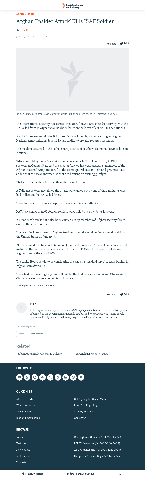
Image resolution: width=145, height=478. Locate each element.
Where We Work (25, 405)
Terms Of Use (24, 411)
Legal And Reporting (86, 405)
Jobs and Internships (28, 418)
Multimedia (23, 456)
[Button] (111, 44)
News (19, 437)
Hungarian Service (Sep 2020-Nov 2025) (97, 456)
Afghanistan (25, 14)
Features (21, 443)
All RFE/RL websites (32, 474)
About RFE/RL (24, 399)
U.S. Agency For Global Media (90, 399)
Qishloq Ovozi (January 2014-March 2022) (98, 437)
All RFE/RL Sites (83, 411)
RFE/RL (24, 30)
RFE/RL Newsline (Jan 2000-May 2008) (97, 443)
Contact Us (80, 418)
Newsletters (23, 450)
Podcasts (21, 462)
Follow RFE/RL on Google (80, 474)
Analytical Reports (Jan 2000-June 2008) (97, 450)
